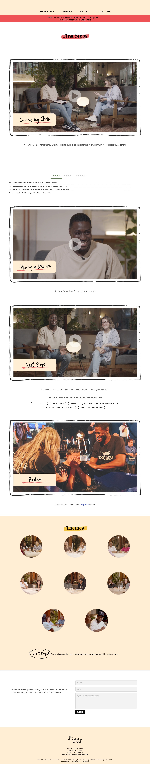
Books (56, 175)
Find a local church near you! (100, 404)
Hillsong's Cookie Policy (24, 761)
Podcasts (81, 175)
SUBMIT (80, 712)
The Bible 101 (58, 404)
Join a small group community (60, 407)
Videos (67, 175)
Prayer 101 (75, 404)
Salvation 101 (40, 404)
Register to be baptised (91, 407)
